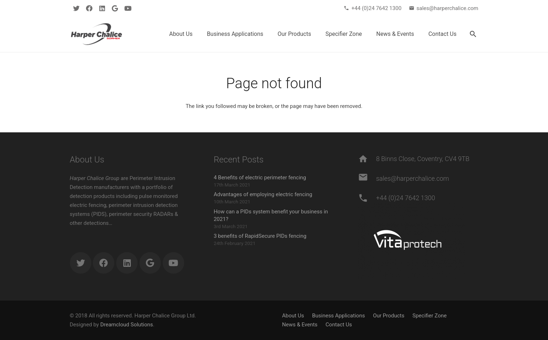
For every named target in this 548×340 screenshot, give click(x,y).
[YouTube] (127, 8)
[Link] (96, 34)
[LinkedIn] (102, 8)
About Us (293, 315)
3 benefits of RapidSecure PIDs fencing (260, 236)
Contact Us (338, 324)
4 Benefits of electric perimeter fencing (260, 177)
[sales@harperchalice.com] (367, 178)
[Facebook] (89, 8)
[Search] (473, 34)
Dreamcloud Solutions (126, 324)
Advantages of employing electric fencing (263, 194)
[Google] (115, 8)
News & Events (300, 324)
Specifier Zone (430, 315)
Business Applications (338, 315)
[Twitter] (76, 8)
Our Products (389, 315)
